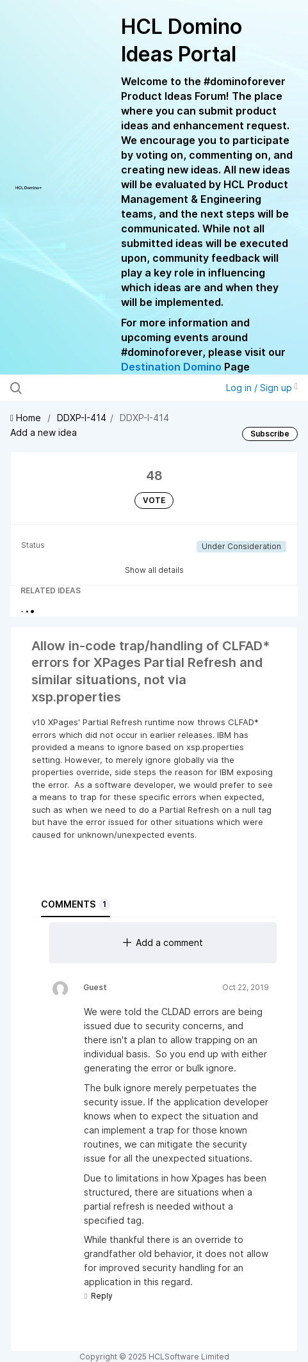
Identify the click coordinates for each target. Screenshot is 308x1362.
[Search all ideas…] (93, 388)
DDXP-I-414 (81, 417)
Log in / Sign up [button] (262, 387)
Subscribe (269, 433)
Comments (75, 904)
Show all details (154, 570)
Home (27, 417)
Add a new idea (43, 432)
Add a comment (163, 942)
